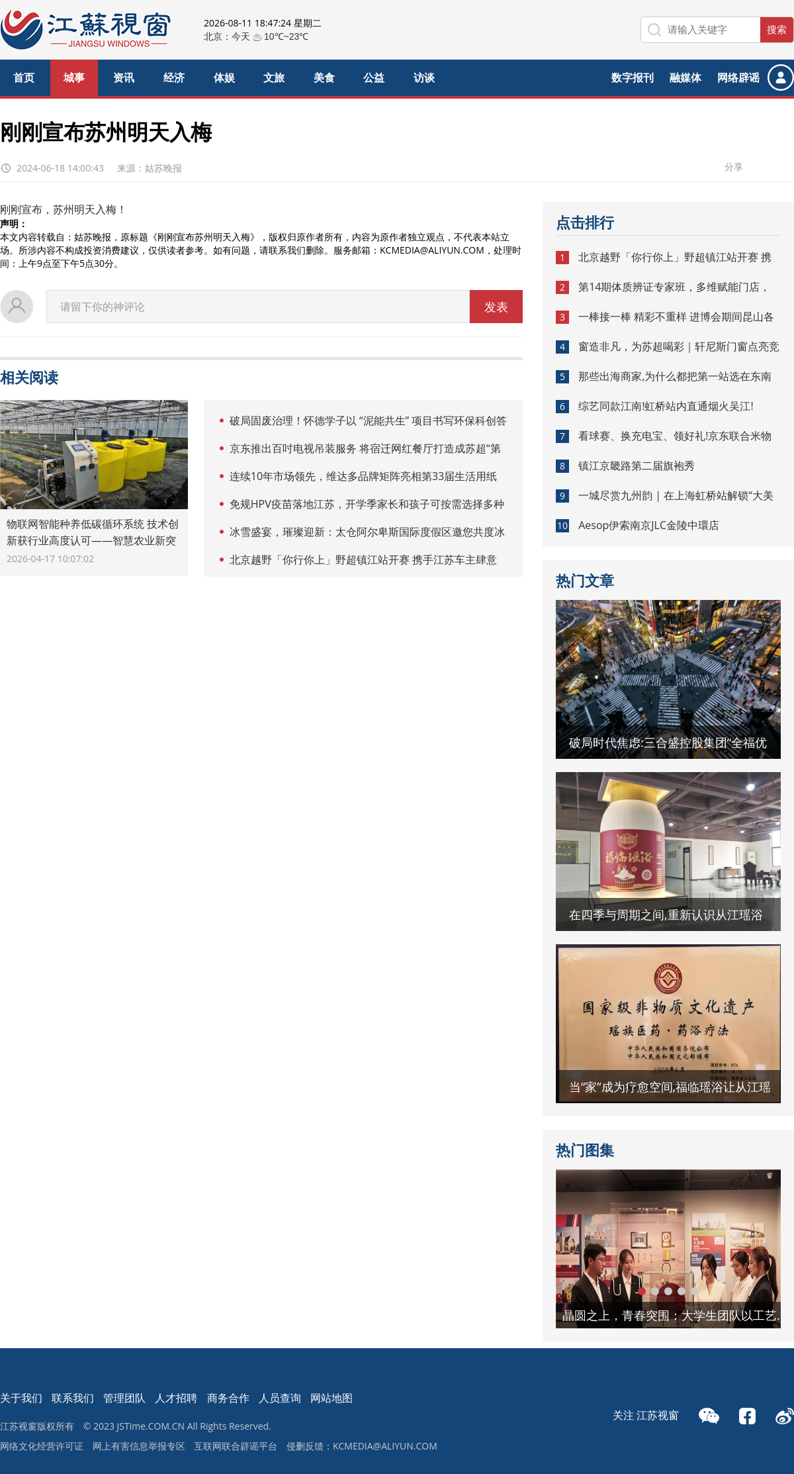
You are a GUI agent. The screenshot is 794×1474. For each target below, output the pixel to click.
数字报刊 (632, 77)
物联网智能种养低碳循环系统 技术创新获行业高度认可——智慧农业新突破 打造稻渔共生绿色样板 (93, 540)
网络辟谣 (738, 77)
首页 (23, 77)
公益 (373, 77)
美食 (324, 77)
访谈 (424, 77)
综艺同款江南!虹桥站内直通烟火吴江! (665, 406)
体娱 (224, 77)
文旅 (274, 77)
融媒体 (685, 77)
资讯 (123, 77)
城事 (74, 77)
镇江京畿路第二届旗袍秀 (636, 465)
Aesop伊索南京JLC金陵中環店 (648, 525)
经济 (174, 77)
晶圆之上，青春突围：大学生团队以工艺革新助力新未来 (678, 1315)
